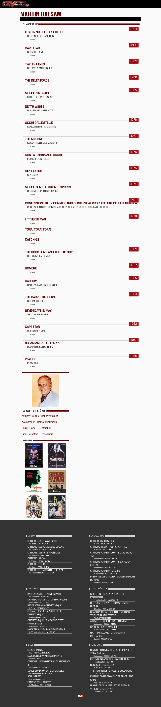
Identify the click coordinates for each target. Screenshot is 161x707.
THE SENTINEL (34, 139)
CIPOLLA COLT (34, 171)
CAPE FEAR (32, 48)
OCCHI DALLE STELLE (39, 123)
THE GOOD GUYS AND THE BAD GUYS (49, 252)
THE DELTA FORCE (37, 80)
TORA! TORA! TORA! (38, 229)
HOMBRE (31, 268)
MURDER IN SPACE (37, 93)
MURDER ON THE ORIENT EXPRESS (48, 187)
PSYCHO (30, 359)
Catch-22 (32, 239)
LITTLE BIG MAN (35, 219)
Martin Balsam (40, 13)
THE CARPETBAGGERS (40, 297)
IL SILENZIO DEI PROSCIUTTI (43, 32)
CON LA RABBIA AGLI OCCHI (43, 155)
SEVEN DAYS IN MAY (38, 311)
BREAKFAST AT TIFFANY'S (42, 343)
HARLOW (31, 281)
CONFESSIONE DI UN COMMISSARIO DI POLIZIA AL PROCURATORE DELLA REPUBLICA (81, 203)
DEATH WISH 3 (34, 107)
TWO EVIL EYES (35, 64)
